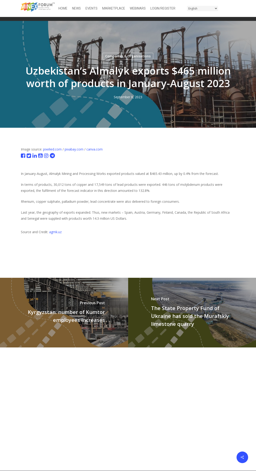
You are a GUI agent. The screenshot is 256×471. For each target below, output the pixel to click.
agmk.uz (55, 232)
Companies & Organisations (128, 56)
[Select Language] (202, 8)
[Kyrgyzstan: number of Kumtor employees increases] (64, 312)
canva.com (94, 149)
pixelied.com (52, 149)
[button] (232, 8)
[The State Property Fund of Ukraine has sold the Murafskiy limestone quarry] (192, 312)
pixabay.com (74, 149)
